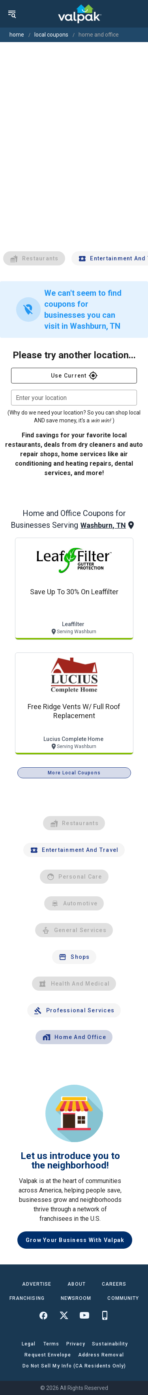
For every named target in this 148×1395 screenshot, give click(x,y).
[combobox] (74, 397)
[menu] (11, 13)
